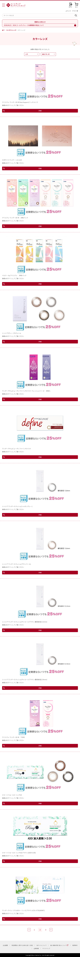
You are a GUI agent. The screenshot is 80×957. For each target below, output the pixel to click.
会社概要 (5, 945)
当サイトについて (42, 945)
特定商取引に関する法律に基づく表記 (22, 945)
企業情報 (36, 948)
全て (3, 30)
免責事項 (74, 945)
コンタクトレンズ (11, 30)
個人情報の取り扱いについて (58, 945)
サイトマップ (46, 948)
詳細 (40, 111)
